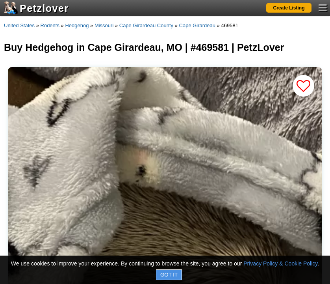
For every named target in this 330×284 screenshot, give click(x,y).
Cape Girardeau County (146, 25)
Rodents (50, 25)
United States (19, 25)
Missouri (104, 25)
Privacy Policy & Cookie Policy (280, 263)
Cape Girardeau (197, 25)
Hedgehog (77, 25)
